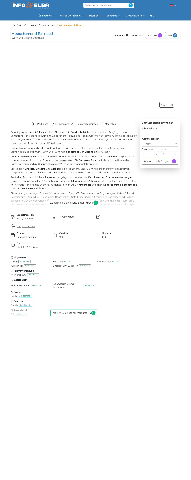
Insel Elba (95, 15)
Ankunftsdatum (149, 128)
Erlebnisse (113, 15)
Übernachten (47, 15)
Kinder (164, 149)
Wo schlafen (30, 25)
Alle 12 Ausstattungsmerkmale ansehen (74, 313)
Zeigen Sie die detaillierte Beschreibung (74, 203)
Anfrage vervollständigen (160, 161)
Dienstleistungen (135, 15)
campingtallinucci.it (26, 226)
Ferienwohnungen (47, 25)
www (172, 35)
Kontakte (155, 35)
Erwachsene (148, 149)
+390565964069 (66, 216)
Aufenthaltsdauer (150, 138)
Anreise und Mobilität (72, 15)
